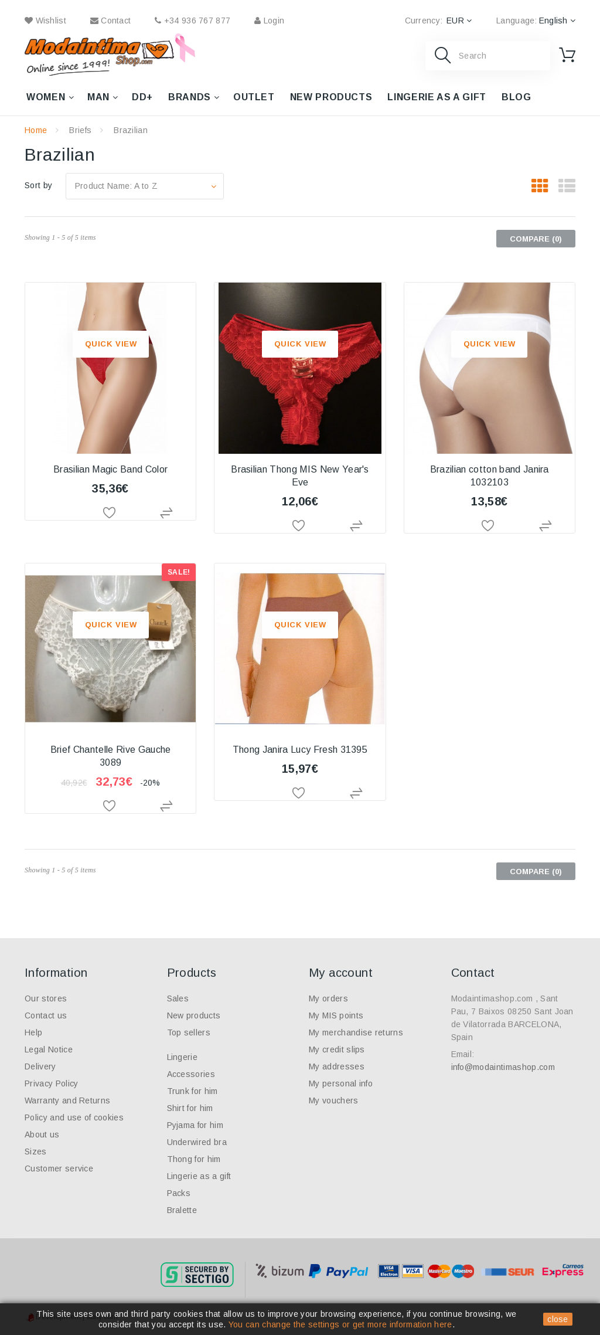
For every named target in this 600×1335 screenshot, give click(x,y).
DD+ (142, 97)
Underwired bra (197, 1142)
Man (98, 97)
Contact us (46, 1015)
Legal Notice (49, 1049)
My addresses (336, 1066)
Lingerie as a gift (436, 97)
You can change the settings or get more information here (340, 1324)
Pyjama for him (195, 1125)
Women (45, 97)
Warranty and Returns (67, 1100)
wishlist (45, 20)
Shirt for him (190, 1108)
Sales (178, 998)
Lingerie (182, 1057)
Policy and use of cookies (74, 1117)
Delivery (40, 1066)
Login (269, 20)
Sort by (38, 185)
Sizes (36, 1151)
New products (331, 97)
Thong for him (194, 1159)
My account (341, 972)
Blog (516, 97)
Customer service (59, 1168)
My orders (328, 998)
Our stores (46, 998)
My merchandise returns (356, 1032)
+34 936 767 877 (192, 20)
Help (33, 1032)
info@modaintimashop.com (503, 1067)
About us (42, 1134)
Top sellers (189, 1032)
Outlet (254, 97)
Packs (179, 1193)
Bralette (182, 1210)
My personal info (341, 1083)
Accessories (191, 1074)
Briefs (80, 130)
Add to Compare (167, 513)
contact (110, 20)
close (557, 1319)
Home (36, 130)
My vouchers (334, 1100)
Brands (189, 97)
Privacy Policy (51, 1083)
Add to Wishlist (110, 513)
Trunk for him (192, 1091)
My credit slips (337, 1049)
